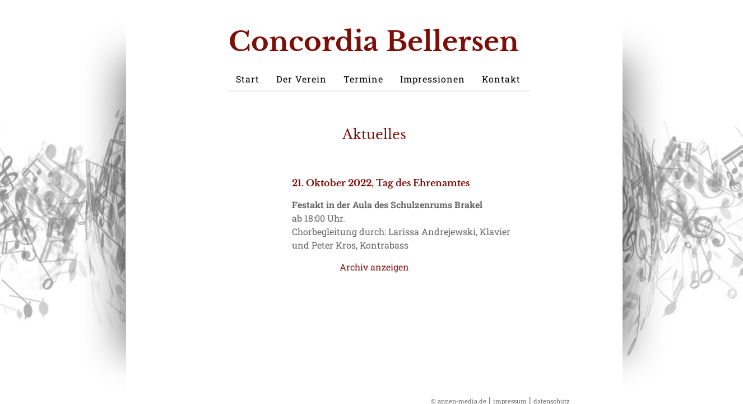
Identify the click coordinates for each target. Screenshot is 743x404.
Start (247, 79)
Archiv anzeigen (374, 267)
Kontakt (501, 79)
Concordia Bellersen (374, 41)
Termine (363, 79)
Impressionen (432, 79)
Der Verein (301, 79)
